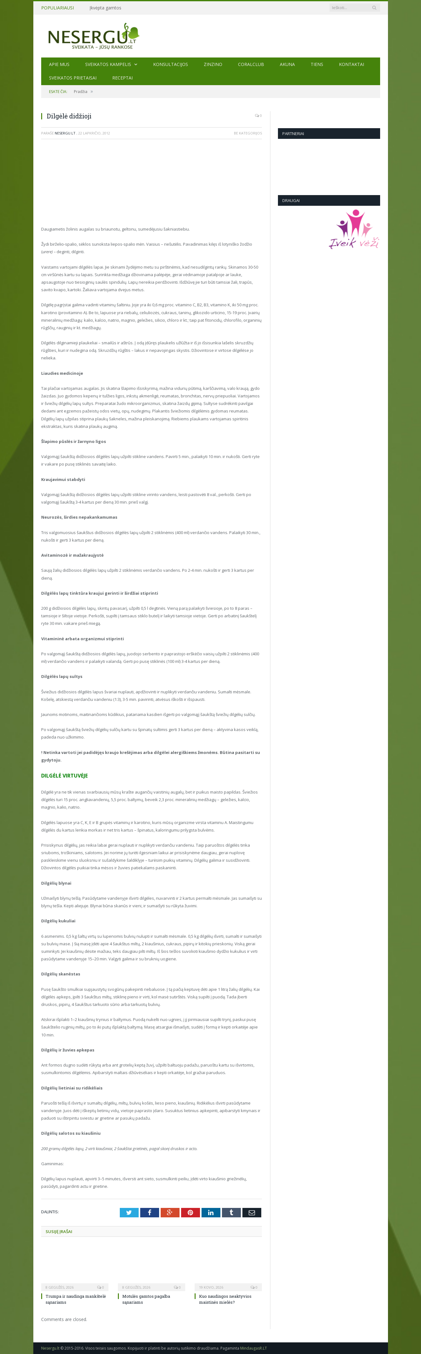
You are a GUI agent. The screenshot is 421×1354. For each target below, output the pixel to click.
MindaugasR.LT (253, 1348)
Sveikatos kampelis (108, 64)
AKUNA (287, 64)
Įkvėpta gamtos (105, 8)
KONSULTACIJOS (170, 64)
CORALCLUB (251, 64)
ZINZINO (213, 64)
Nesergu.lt (65, 133)
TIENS (317, 64)
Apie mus (59, 64)
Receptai (122, 78)
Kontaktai (351, 64)
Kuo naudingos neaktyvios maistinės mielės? (225, 1299)
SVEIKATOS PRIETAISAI (73, 78)
